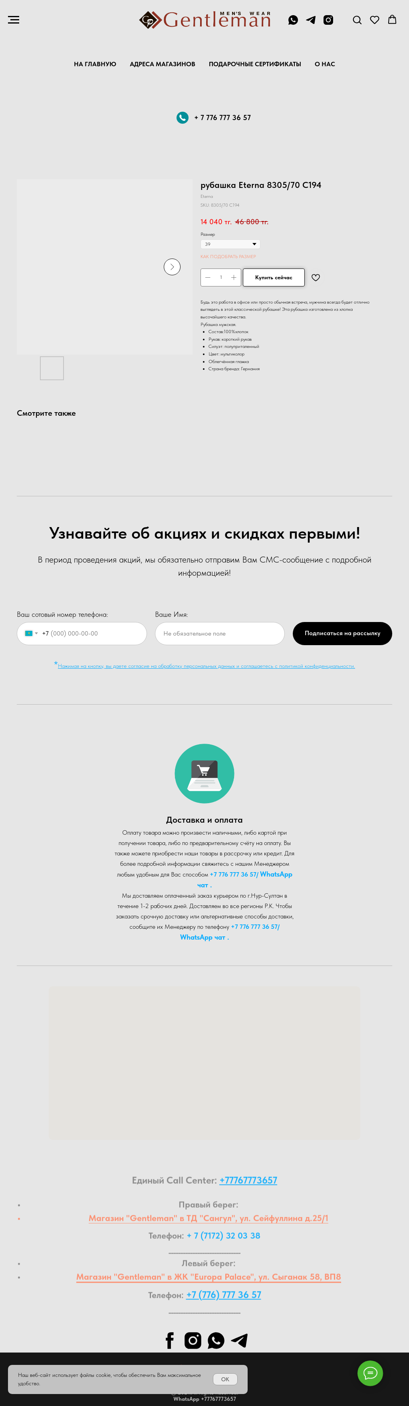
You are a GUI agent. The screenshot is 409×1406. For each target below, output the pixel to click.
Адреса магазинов (162, 64)
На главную (95, 64)
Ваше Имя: (171, 614)
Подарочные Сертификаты (255, 64)
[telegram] (311, 23)
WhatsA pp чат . (204, 937)
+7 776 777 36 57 (233, 874)
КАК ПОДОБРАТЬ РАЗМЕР (228, 256)
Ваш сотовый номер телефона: (62, 614)
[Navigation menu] (13, 20)
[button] (357, 19)
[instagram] (328, 23)
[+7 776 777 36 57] (293, 23)
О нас (325, 64)
